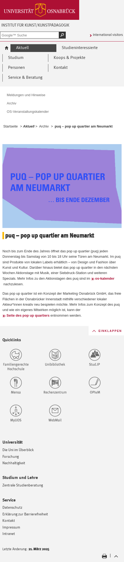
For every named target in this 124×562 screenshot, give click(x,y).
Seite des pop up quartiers (27, 315)
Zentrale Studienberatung (22, 485)
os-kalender (105, 278)
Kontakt (8, 520)
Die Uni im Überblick (18, 449)
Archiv (44, 126)
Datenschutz (12, 507)
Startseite (10, 126)
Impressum (11, 527)
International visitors (108, 35)
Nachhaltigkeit (13, 462)
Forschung (10, 456)
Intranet (8, 533)
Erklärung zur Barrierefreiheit (25, 514)
